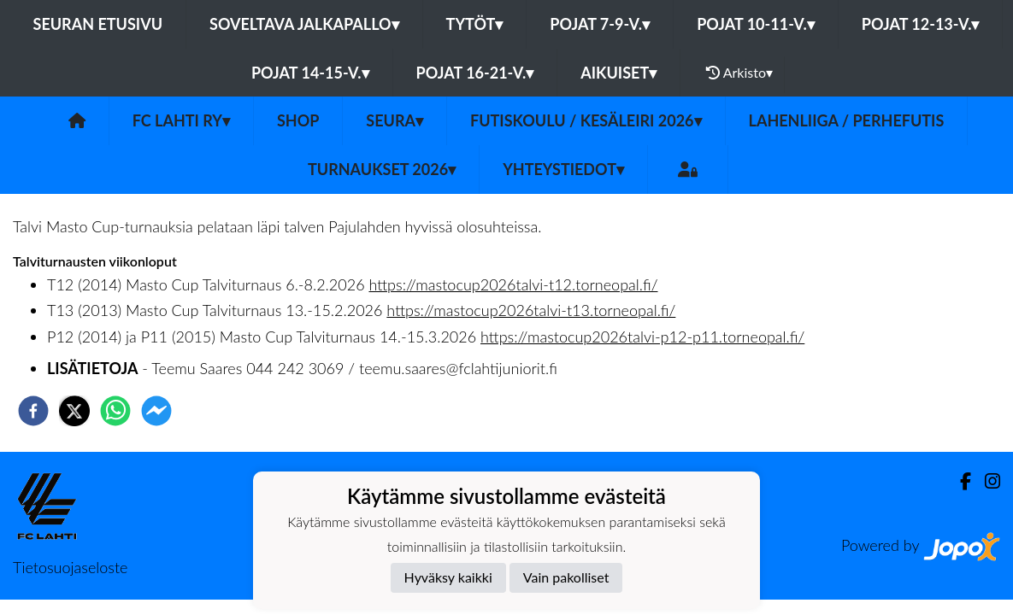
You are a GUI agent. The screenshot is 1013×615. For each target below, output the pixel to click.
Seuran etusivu (98, 24)
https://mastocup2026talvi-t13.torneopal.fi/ (530, 310)
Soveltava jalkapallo (304, 24)
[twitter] (74, 410)
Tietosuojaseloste (70, 567)
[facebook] (33, 410)
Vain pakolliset (566, 577)
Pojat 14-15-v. (310, 72)
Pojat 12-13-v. (921, 24)
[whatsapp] (115, 410)
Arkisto (739, 72)
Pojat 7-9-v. (600, 24)
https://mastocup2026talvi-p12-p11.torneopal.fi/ (642, 336)
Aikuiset (618, 72)
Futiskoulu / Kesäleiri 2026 (586, 120)
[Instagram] (985, 481)
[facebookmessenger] (156, 410)
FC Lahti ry (181, 120)
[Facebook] (958, 481)
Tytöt (475, 24)
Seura (394, 120)
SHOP (298, 120)
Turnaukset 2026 (382, 169)
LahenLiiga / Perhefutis (847, 120)
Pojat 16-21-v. (475, 72)
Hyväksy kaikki (448, 577)
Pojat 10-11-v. (756, 24)
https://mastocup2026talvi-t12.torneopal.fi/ (512, 284)
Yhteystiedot (563, 169)
